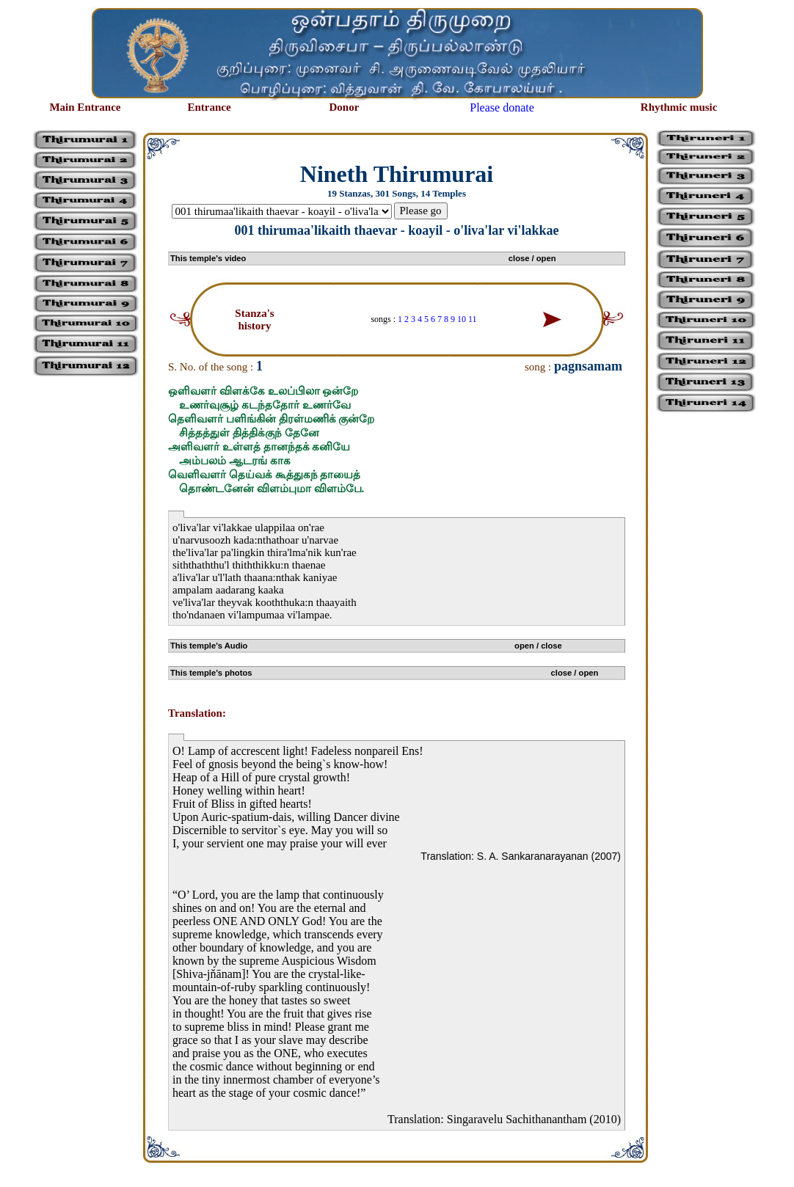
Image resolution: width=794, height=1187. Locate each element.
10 (461, 319)
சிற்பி (20, 1172)
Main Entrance (84, 107)
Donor (344, 107)
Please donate (502, 107)
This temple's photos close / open (384, 672)
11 (472, 319)
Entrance (208, 107)
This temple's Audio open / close (366, 645)
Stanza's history (254, 319)
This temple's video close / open (363, 258)
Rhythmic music (679, 107)
